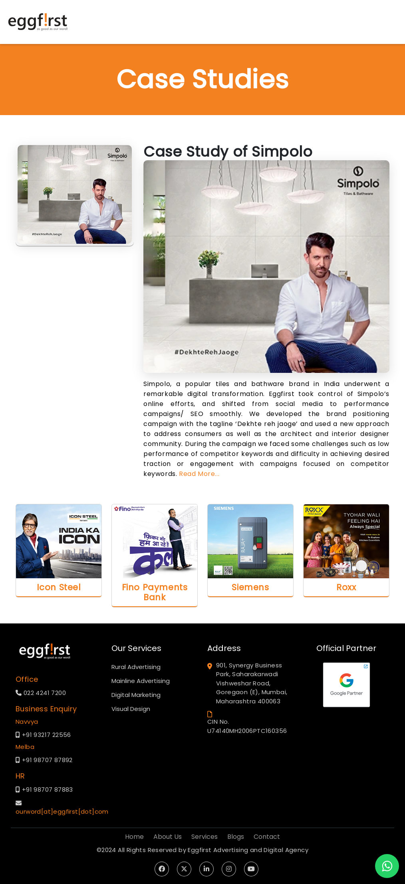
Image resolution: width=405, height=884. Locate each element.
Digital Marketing (136, 695)
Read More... (199, 473)
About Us (167, 836)
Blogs (235, 836)
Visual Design (130, 709)
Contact (267, 836)
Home (134, 836)
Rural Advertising (136, 667)
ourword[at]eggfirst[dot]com (62, 811)
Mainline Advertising (140, 681)
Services (204, 836)
